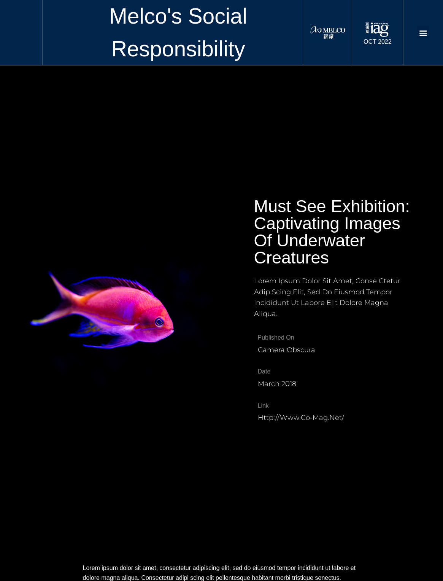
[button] (423, 32)
